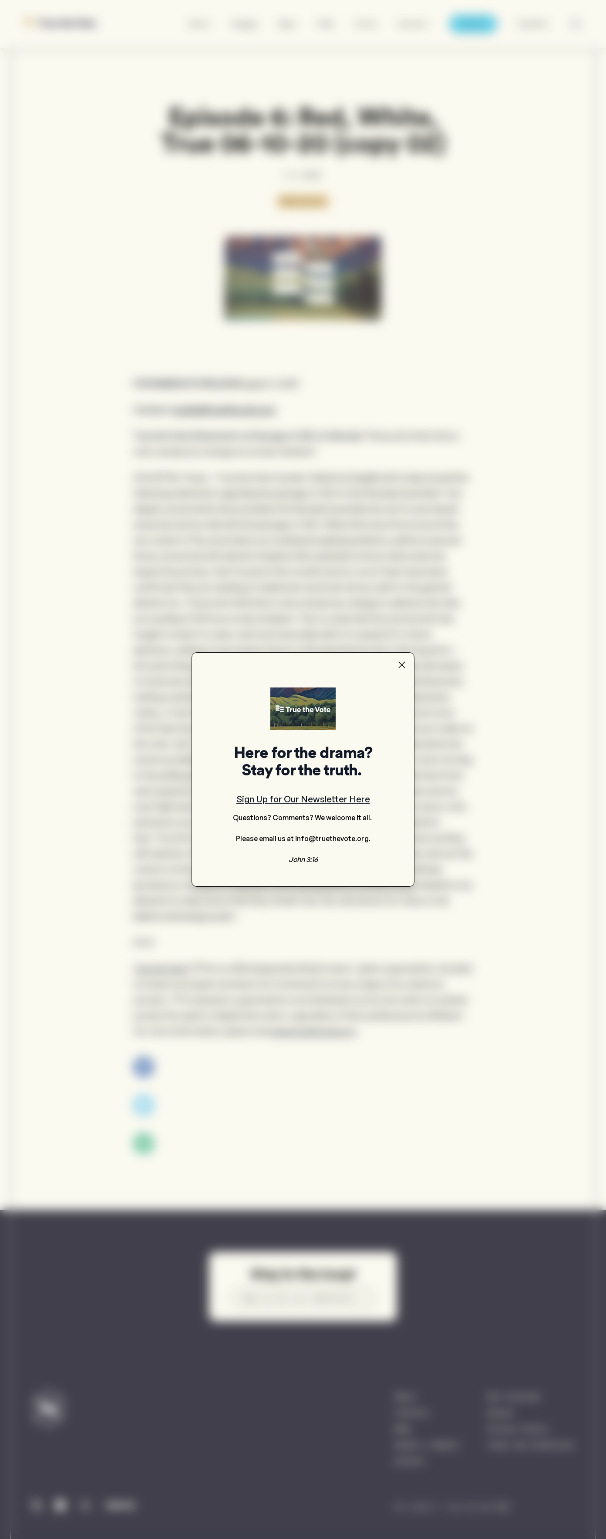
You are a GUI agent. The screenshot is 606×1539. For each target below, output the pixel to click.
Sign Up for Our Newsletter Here (303, 799)
